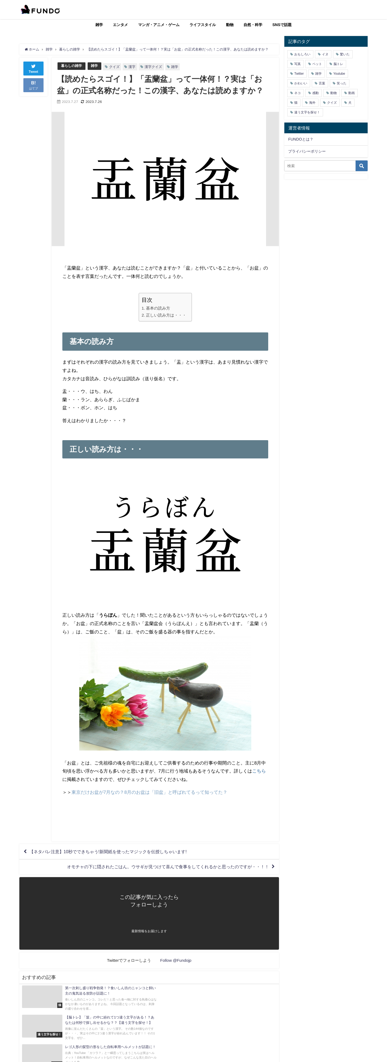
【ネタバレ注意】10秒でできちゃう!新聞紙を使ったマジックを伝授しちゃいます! (108, 852)
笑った (341, 83)
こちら (259, 771)
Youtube (339, 73)
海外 (312, 102)
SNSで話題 (282, 25)
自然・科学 (252, 25)
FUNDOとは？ (300, 139)
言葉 (322, 83)
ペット (317, 64)
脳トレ (338, 64)
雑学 (99, 25)
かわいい (300, 83)
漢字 (131, 67)
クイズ (114, 67)
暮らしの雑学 (71, 66)
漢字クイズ (153, 67)
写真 (297, 64)
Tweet (33, 68)
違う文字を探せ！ (307, 112)
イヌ (325, 54)
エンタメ (120, 25)
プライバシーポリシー (307, 151)
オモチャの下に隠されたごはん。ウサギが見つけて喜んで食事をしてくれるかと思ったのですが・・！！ (168, 867)
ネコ (297, 93)
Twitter (299, 73)
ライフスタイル (202, 25)
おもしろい (302, 54)
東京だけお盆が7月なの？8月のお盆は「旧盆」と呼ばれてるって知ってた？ (149, 792)
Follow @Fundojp (176, 961)
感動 (315, 93)
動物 (230, 25)
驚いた (345, 54)
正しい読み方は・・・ (166, 315)
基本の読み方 (158, 308)
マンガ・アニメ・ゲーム (159, 25)
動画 (351, 93)
